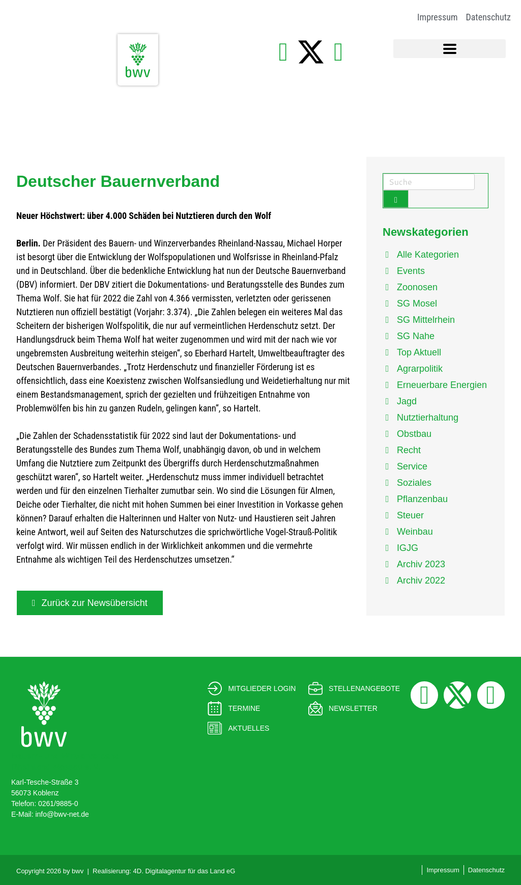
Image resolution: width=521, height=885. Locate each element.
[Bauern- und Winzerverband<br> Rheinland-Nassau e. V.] (44, 714)
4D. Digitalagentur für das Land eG (184, 871)
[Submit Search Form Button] (396, 199)
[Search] (429, 182)
